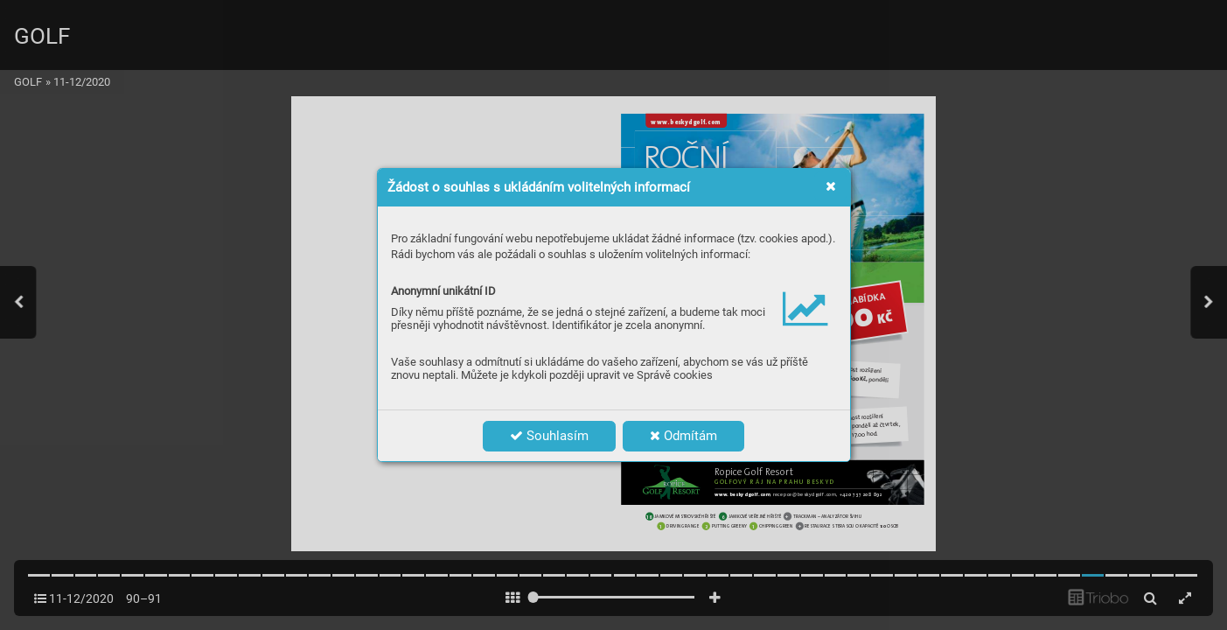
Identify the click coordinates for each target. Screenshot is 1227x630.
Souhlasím (549, 436)
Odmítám (683, 436)
